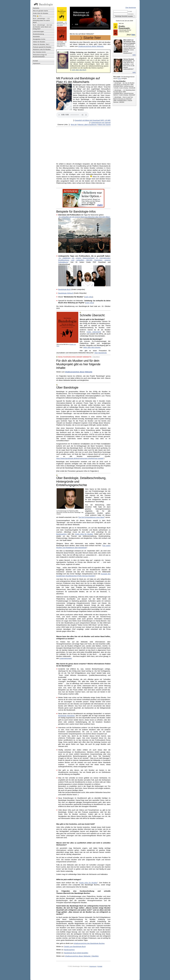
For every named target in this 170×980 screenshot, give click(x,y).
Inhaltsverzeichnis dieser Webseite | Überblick (82, 956)
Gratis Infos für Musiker (84, 534)
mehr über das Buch (79, 70)
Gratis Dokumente (94, 332)
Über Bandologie (100, 353)
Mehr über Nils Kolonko (92, 347)
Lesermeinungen (66, 658)
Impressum (92, 966)
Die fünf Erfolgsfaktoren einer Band (91, 517)
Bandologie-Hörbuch (65, 293)
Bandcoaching (61, 534)
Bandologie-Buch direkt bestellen (76, 953)
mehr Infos (88, 297)
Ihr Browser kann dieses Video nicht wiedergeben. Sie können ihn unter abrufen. (90, 18)
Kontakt (99, 966)
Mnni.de (74, 124)
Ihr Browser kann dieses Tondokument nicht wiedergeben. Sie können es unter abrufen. (72, 115)
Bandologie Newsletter (66, 716)
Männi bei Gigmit (104, 124)
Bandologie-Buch (64, 289)
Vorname (131, 14)
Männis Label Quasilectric (87, 124)
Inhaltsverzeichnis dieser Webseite (91, 46)
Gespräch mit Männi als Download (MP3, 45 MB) (92, 120)
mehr (134, 55)
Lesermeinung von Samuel (100, 122)
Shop (119, 78)
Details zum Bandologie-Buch (75, 946)
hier (133, 34)
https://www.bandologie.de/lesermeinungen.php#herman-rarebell (79, 458)
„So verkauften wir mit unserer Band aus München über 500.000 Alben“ (84, 217)
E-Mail (130, 11)
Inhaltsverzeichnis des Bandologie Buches (89, 943)
